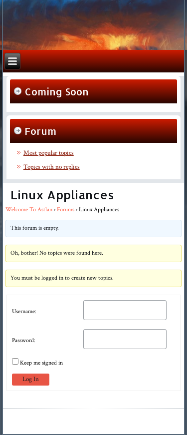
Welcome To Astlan (28, 209)
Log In (30, 379)
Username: (24, 311)
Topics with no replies (51, 167)
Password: (23, 340)
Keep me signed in (41, 363)
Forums (65, 209)
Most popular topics (48, 153)
